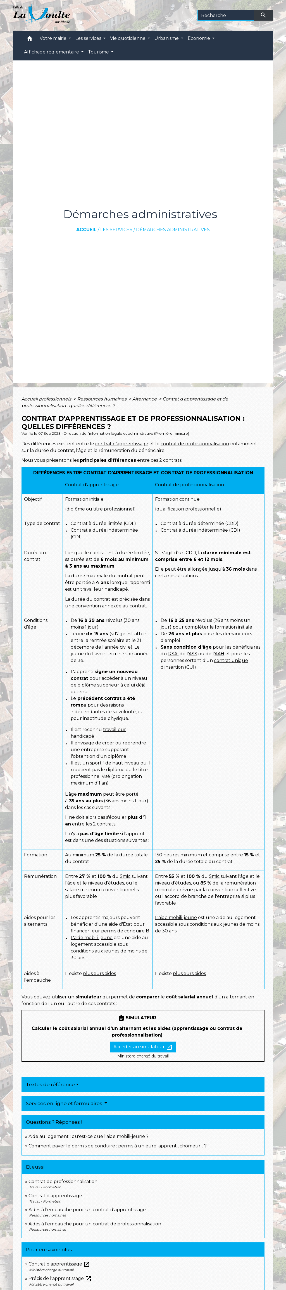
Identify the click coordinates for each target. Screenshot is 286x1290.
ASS (193, 653)
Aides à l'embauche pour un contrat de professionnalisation (94, 1224)
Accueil (86, 229)
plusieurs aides (99, 973)
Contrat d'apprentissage (55, 1195)
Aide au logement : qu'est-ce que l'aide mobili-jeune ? (88, 1136)
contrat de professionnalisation (195, 443)
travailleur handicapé (104, 589)
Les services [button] (88, 38)
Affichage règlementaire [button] (52, 52)
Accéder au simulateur (143, 1047)
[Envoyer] (263, 15)
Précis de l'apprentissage (60, 1278)
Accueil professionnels (47, 399)
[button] (29, 40)
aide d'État (120, 924)
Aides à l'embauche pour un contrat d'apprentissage (87, 1209)
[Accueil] (41, 15)
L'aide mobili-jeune (92, 937)
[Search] (225, 15)
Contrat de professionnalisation (62, 1181)
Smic (125, 876)
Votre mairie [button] (54, 38)
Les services (116, 229)
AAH (219, 653)
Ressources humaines (102, 399)
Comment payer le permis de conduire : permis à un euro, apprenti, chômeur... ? (117, 1146)
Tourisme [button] (99, 52)
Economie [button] (199, 38)
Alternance (145, 399)
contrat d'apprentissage (121, 443)
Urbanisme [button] (167, 38)
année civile (117, 647)
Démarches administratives (173, 229)
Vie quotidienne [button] (128, 38)
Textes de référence (50, 1084)
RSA (173, 653)
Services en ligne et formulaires (64, 1103)
